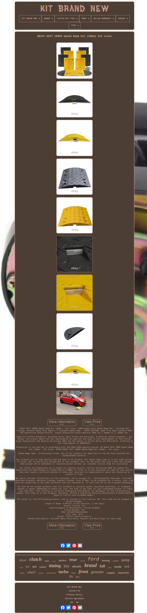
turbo (63, 571)
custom (116, 561)
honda (117, 566)
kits (66, 566)
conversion (51, 573)
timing (55, 565)
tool (126, 566)
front (83, 571)
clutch (35, 559)
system (40, 573)
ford (93, 559)
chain (109, 567)
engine (47, 561)
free (28, 566)
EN (72, 602)
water (21, 567)
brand (90, 565)
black (73, 573)
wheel (31, 572)
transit (82, 561)
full (102, 566)
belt (34, 566)
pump (126, 560)
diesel (22, 560)
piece (78, 577)
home (22, 573)
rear (73, 559)
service (62, 560)
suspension (123, 572)
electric (77, 566)
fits (71, 576)
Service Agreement (74, 599)
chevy (54, 561)
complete (111, 573)
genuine (97, 572)
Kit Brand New (74, 587)
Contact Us (74, 591)
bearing (106, 560)
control (42, 567)
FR (77, 602)
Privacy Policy (74, 595)
